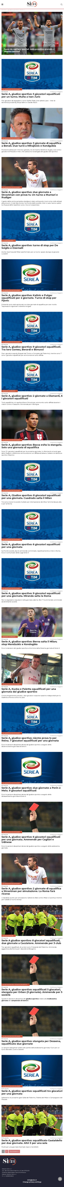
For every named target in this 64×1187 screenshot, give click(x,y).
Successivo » (14, 1151)
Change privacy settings (32, 1182)
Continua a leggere (56, 91)
